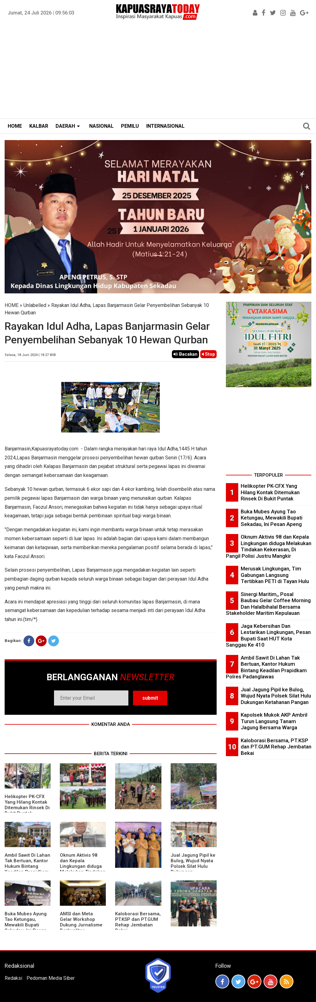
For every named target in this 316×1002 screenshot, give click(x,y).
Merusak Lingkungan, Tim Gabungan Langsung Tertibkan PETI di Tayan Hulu (275, 574)
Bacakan (185, 354)
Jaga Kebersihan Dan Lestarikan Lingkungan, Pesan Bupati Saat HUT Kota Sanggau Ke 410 (268, 635)
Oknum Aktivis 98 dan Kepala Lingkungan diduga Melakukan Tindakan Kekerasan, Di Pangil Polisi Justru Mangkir (268, 546)
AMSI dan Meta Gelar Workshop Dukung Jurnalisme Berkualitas (81, 922)
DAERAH (65, 126)
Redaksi (13, 978)
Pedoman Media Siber (51, 978)
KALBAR (38, 126)
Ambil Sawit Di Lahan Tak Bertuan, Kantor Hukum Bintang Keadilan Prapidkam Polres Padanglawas (27, 866)
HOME (15, 126)
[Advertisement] (158, 72)
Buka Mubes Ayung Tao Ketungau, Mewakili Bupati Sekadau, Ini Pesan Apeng (26, 925)
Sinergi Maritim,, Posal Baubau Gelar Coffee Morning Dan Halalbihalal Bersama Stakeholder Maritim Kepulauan (268, 603)
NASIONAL (101, 126)
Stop (208, 354)
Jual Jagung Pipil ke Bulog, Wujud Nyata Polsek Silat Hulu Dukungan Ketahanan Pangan (193, 866)
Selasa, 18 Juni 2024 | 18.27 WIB (30, 355)
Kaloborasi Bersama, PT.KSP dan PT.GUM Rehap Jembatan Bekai (138, 922)
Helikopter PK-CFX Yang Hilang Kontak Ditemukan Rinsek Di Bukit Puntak (27, 805)
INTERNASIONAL (165, 126)
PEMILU (130, 126)
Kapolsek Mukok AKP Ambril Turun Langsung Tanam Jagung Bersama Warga (274, 721)
